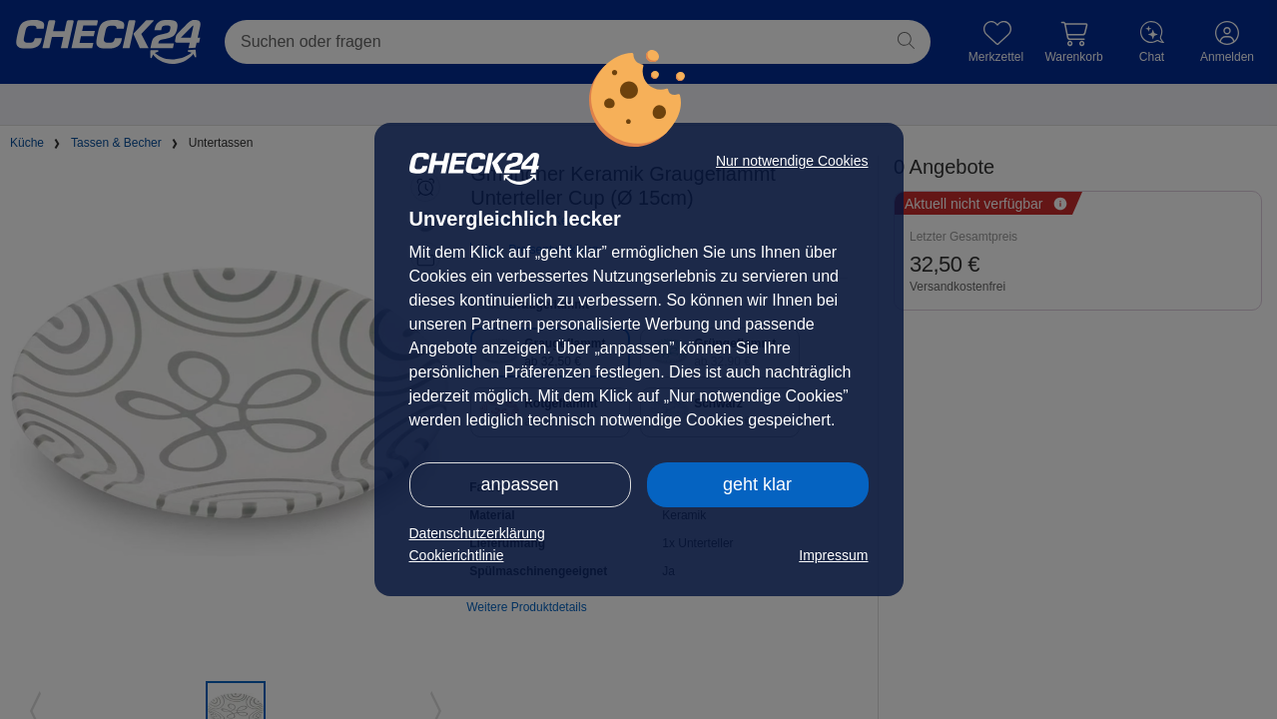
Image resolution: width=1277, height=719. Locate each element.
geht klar (757, 484)
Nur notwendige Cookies (792, 161)
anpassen (519, 484)
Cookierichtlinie (456, 555)
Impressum (833, 555)
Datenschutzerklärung (477, 533)
